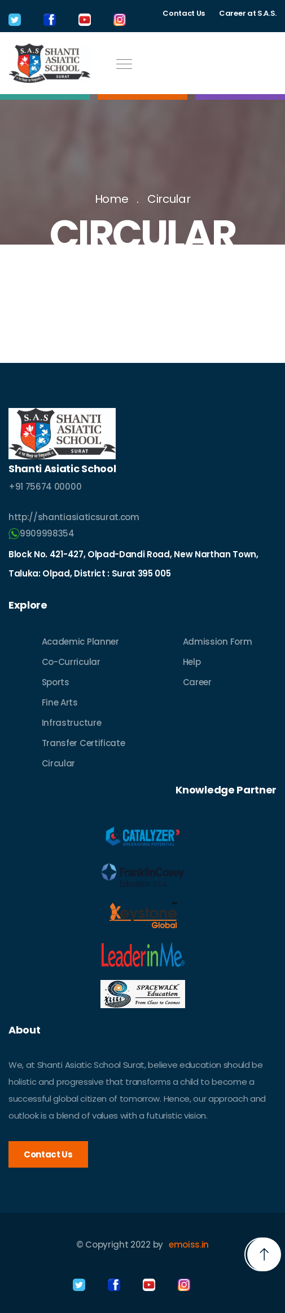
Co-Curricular (71, 662)
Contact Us (184, 13)
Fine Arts (60, 702)
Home (112, 199)
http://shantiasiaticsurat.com (73, 517)
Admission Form (217, 641)
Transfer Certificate (83, 743)
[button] (264, 1254)
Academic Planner (80, 641)
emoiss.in (189, 1244)
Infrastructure (72, 723)
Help (192, 662)
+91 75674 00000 (44, 487)
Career (197, 682)
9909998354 (41, 533)
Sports (55, 682)
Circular (168, 199)
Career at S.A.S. (248, 13)
